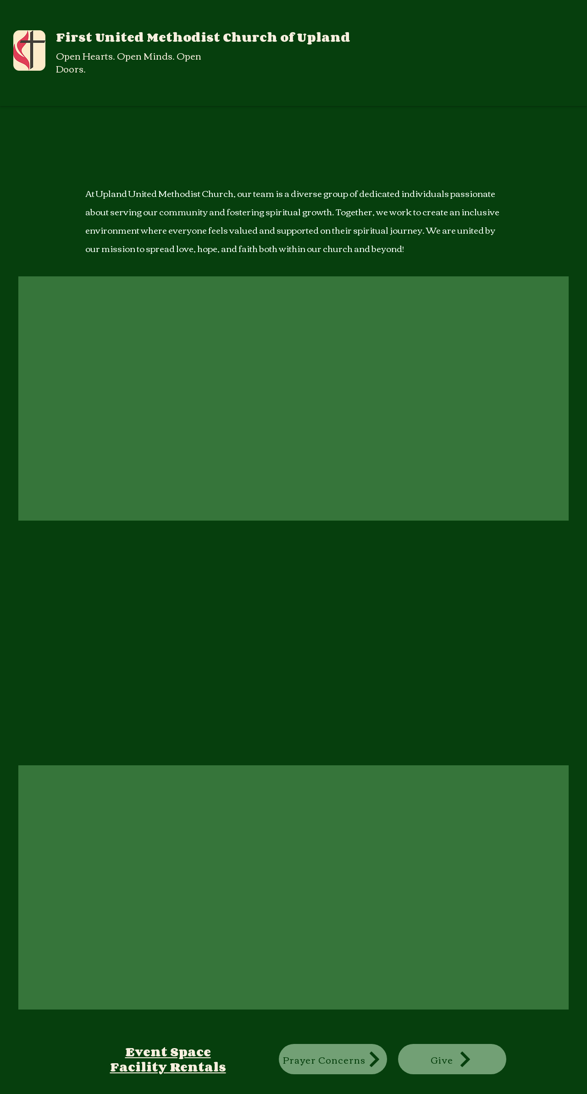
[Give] (452, 1059)
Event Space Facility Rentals (168, 1059)
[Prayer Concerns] (333, 1059)
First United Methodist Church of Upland (203, 37)
